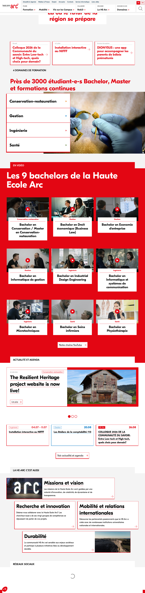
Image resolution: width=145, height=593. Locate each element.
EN (143, 3)
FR (138, 3)
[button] (29, 9)
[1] (69, 426)
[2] (72, 426)
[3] (76, 426)
